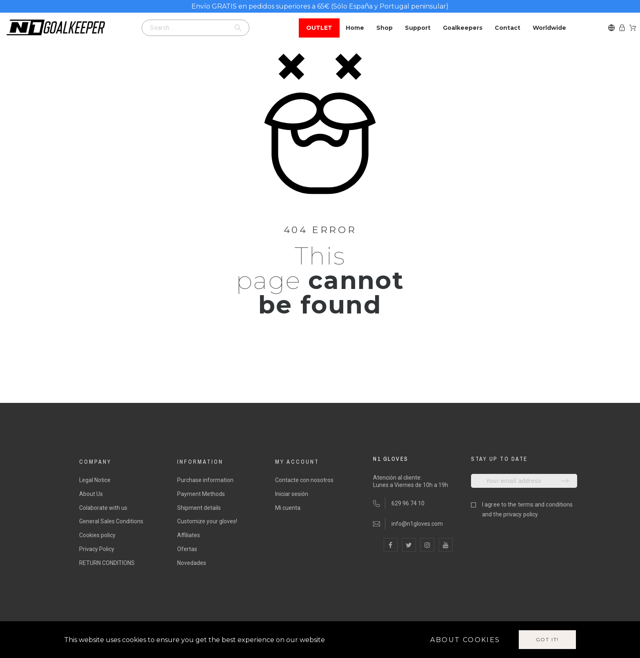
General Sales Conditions (111, 521)
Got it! (547, 639)
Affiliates (188, 535)
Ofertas (187, 549)
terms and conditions (545, 504)
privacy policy (520, 514)
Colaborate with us (103, 508)
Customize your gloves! (207, 521)
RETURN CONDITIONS (107, 563)
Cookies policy (97, 535)
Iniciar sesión (291, 494)
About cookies (465, 640)
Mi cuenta (287, 508)
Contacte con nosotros (304, 480)
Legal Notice (95, 480)
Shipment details (199, 508)
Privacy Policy (96, 549)
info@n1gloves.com (417, 523)
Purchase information (205, 480)
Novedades (191, 563)
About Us (91, 494)
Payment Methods (201, 494)
